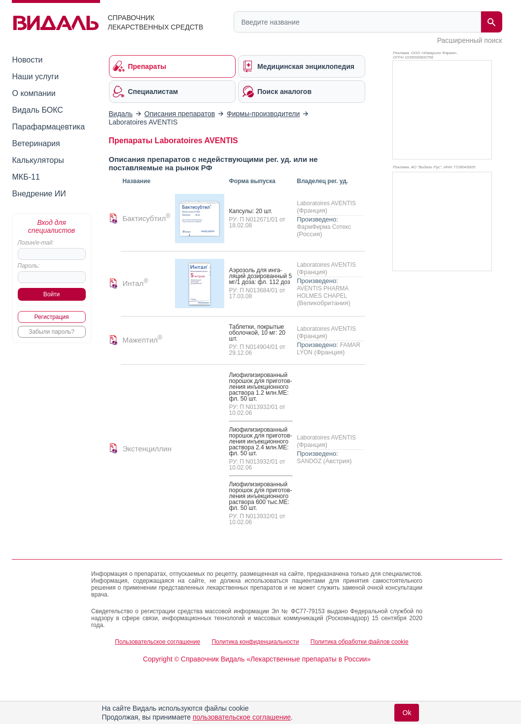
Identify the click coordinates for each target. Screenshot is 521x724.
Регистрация (51, 317)
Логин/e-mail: (36, 242)
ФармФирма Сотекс (324, 226)
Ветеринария (36, 143)
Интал (135, 283)
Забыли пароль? (51, 331)
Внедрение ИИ (39, 193)
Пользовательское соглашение (157, 641)
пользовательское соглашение (242, 717)
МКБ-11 (26, 177)
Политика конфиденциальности (255, 641)
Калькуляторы (38, 160)
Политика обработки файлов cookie (360, 641)
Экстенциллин (147, 448)
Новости (27, 60)
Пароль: (29, 265)
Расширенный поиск (469, 40)
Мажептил (143, 340)
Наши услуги (35, 76)
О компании (34, 93)
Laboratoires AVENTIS (326, 203)
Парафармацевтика (48, 127)
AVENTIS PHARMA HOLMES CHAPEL (322, 292)
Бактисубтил (147, 218)
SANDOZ (310, 461)
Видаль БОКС (37, 110)
